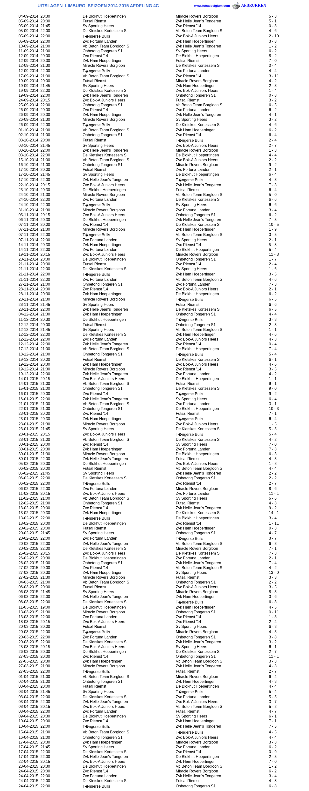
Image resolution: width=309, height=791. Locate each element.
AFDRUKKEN (249, 5)
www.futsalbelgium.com (212, 5)
